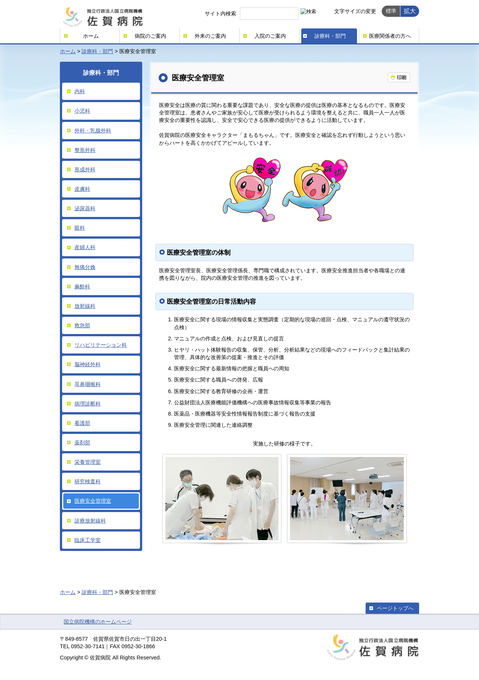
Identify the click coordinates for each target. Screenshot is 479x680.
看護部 (82, 423)
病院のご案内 (150, 36)
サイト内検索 (220, 13)
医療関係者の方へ (390, 36)
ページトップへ (395, 608)
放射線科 (84, 306)
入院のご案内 (270, 36)
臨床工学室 (87, 540)
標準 (391, 11)
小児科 (82, 111)
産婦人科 (84, 247)
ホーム (91, 36)
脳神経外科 (87, 364)
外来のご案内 (210, 36)
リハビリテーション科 (100, 345)
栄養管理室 (87, 462)
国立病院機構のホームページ (98, 622)
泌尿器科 (84, 208)
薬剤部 (82, 442)
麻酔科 (82, 287)
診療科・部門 (330, 36)
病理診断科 (87, 404)
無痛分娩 (84, 267)
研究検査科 (87, 481)
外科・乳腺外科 (92, 131)
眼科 (79, 228)
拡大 (410, 10)
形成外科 (84, 169)
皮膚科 (82, 189)
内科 (79, 91)
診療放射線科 (90, 521)
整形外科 (84, 150)
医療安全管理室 (92, 501)
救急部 (82, 325)
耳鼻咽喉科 (87, 384)
